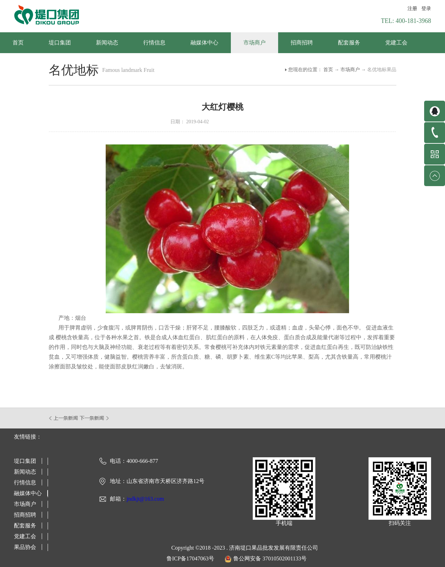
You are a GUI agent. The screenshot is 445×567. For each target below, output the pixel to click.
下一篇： (94, 418)
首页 (18, 42)
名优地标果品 (381, 69)
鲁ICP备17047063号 (190, 558)
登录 (426, 8)
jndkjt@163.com (145, 499)
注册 (412, 8)
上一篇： (64, 418)
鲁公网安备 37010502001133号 (270, 558)
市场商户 (350, 69)
